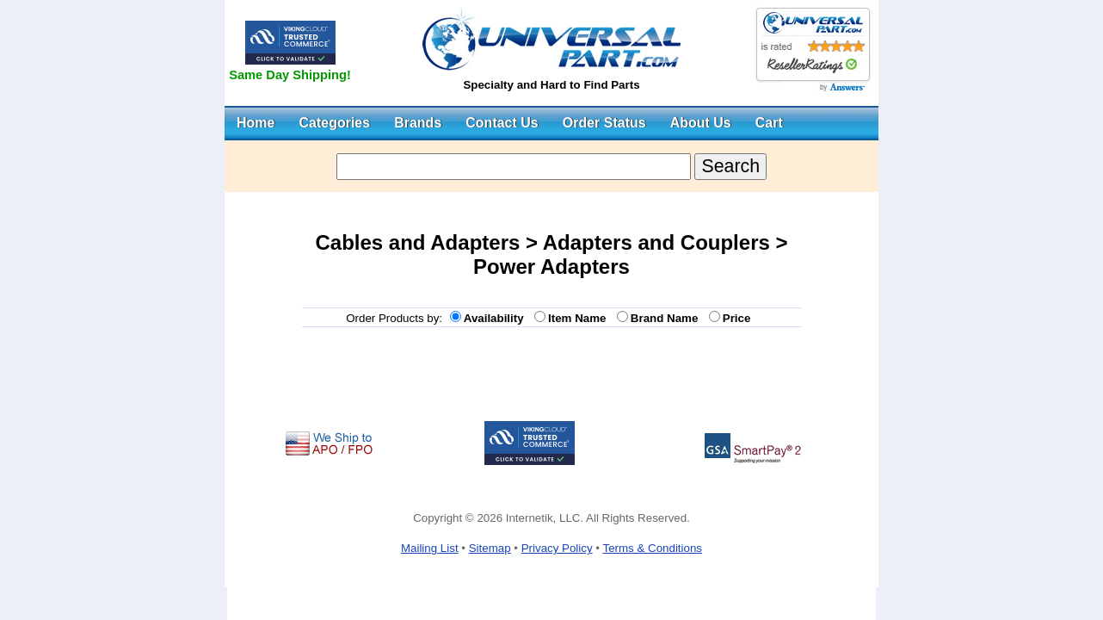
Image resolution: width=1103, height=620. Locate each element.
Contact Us (501, 122)
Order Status (604, 122)
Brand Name (668, 318)
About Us (700, 122)
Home (255, 122)
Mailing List (430, 548)
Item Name (580, 318)
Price (740, 318)
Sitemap (490, 548)
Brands (417, 122)
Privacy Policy (557, 548)
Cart (769, 122)
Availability (497, 318)
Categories (334, 122)
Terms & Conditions (652, 548)
